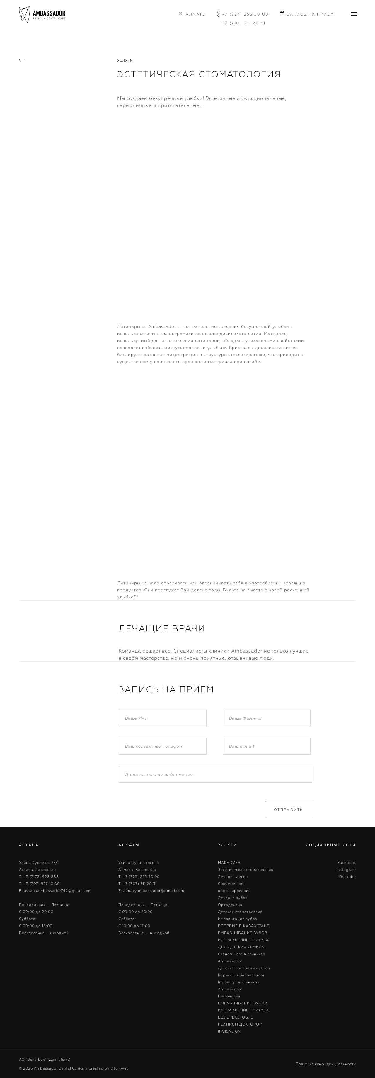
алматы (196, 14)
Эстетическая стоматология (245, 869)
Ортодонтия (230, 904)
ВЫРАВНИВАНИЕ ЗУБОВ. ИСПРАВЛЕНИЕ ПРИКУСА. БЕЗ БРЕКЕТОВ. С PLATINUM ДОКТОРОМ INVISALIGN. (244, 1017)
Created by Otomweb (108, 1068)
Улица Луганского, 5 (138, 862)
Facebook (347, 862)
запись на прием (310, 14)
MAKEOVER (229, 862)
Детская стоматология (240, 912)
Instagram (346, 869)
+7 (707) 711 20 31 (244, 23)
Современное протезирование (234, 887)
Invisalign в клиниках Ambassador (239, 985)
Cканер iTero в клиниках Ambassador (241, 957)
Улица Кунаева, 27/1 (39, 862)
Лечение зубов (233, 897)
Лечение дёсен (233, 876)
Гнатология (229, 996)
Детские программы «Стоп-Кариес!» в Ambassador (245, 971)
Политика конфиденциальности (326, 1064)
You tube (347, 876)
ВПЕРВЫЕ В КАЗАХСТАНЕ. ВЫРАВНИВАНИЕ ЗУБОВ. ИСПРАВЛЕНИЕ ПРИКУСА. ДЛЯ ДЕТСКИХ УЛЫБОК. (244, 936)
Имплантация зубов (237, 919)
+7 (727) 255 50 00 (245, 14)
